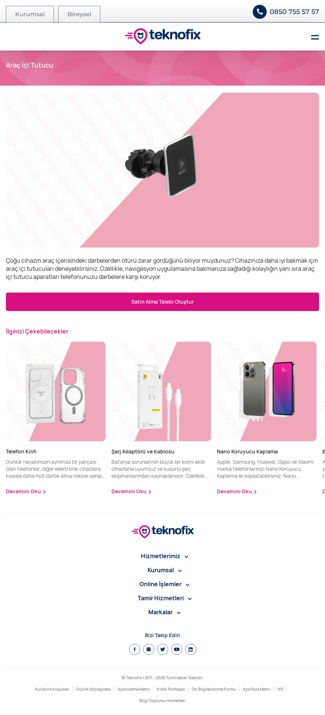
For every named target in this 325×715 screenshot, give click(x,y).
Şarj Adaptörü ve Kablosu (142, 451)
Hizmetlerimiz (165, 556)
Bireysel (79, 14)
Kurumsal (30, 14)
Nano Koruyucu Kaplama (247, 451)
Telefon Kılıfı (21, 451)
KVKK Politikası (171, 689)
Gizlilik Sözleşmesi (93, 689)
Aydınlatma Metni (134, 689)
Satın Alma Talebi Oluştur (162, 301)
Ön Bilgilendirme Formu (214, 689)
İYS (280, 689)
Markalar (164, 612)
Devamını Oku (23, 491)
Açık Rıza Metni (257, 689)
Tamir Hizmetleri (165, 598)
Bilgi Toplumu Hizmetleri (162, 700)
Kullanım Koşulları (52, 689)
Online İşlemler (164, 584)
